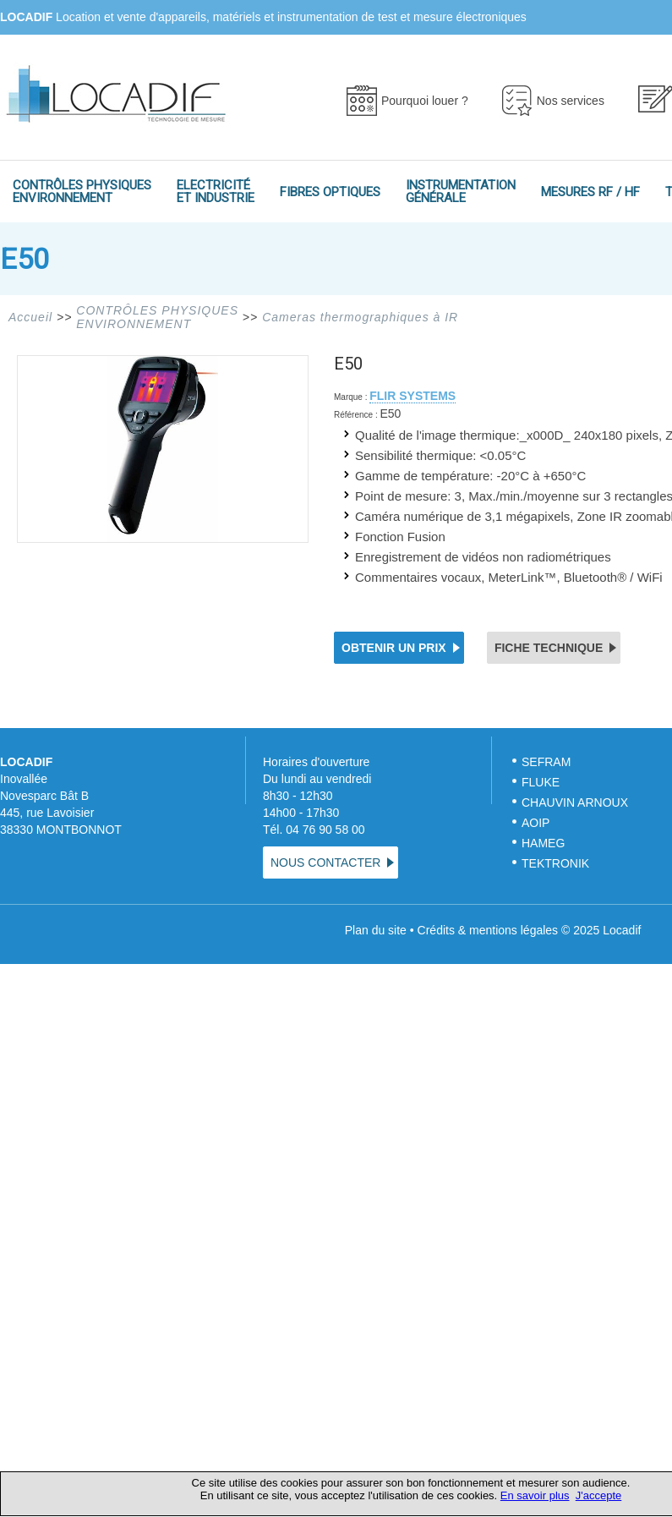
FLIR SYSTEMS (412, 396)
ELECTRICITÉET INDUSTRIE (215, 191)
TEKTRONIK (557, 863)
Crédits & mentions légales (488, 930)
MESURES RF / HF (590, 192)
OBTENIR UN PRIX (393, 647)
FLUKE (541, 782)
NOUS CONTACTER (325, 862)
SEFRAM (546, 762)
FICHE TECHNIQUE (548, 647)
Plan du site (376, 930)
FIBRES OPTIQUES (330, 192)
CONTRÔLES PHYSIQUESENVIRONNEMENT (82, 191)
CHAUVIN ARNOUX (575, 802)
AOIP (535, 823)
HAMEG (543, 843)
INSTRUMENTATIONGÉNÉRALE (461, 191)
